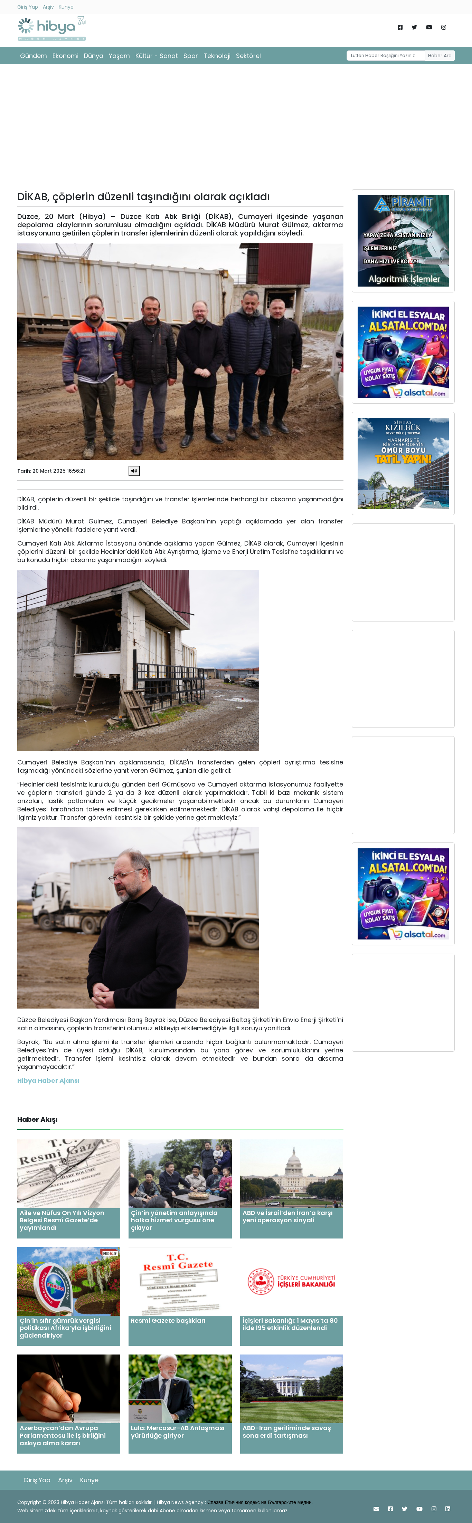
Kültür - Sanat (156, 55)
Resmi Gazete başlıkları (168, 1320)
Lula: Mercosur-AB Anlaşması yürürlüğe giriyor (178, 1432)
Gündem (33, 55)
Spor (190, 55)
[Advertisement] (236, 129)
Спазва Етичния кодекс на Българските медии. (260, 1502)
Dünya (93, 55)
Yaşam (119, 55)
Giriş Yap (27, 6)
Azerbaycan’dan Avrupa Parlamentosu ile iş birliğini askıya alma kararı (63, 1435)
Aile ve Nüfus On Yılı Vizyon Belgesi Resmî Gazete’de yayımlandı (62, 1220)
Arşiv (48, 6)
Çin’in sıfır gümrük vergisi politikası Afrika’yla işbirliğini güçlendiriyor (65, 1328)
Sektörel (248, 55)
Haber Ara (440, 55)
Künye (66, 6)
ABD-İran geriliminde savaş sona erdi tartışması (287, 1432)
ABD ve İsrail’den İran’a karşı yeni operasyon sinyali (288, 1216)
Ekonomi (65, 55)
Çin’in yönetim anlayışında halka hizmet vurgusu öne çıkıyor (174, 1220)
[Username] (386, 55)
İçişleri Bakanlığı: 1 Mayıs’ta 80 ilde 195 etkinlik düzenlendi (290, 1324)
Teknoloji (217, 55)
